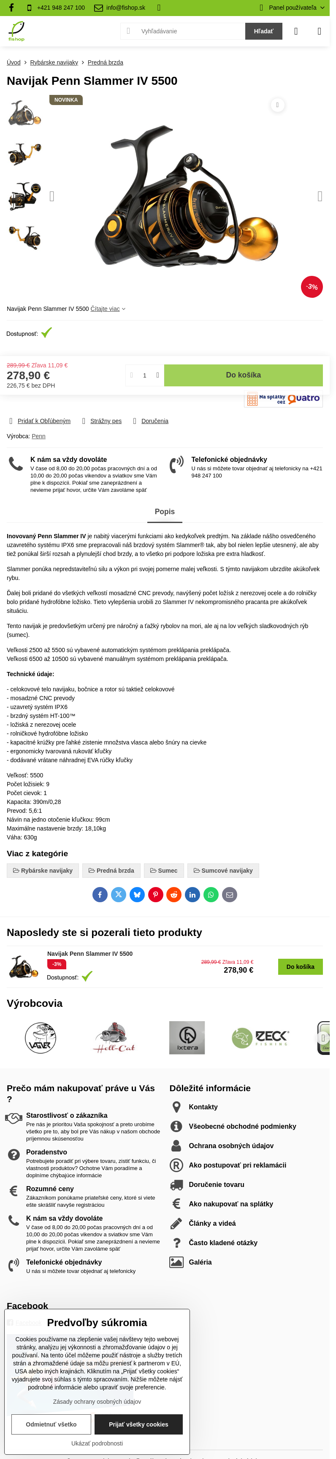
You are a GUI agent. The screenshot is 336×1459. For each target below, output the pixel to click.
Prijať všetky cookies (138, 1424)
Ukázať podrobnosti (97, 1443)
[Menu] (319, 31)
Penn (39, 436)
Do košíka (243, 365)
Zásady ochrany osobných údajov (97, 1401)
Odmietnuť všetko (51, 1424)
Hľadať (264, 31)
